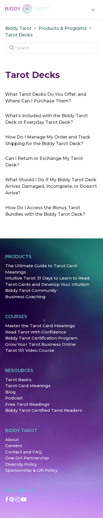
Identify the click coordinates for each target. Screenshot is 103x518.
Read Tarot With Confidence (35, 332)
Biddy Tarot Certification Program (41, 338)
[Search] (51, 47)
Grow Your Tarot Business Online (40, 344)
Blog (10, 392)
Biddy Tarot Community (30, 290)
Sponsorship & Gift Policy (31, 470)
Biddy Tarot (18, 28)
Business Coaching (25, 296)
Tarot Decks (19, 35)
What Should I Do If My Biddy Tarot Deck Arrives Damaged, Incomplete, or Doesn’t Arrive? (51, 186)
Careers (13, 445)
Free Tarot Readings (27, 404)
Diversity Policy (21, 464)
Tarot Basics (18, 379)
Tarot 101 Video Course (29, 350)
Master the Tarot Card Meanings (40, 325)
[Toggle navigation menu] (93, 9)
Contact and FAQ (23, 451)
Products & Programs (62, 28)
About (12, 439)
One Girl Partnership (27, 458)
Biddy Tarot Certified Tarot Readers (43, 410)
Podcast (14, 398)
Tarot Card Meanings (28, 385)
